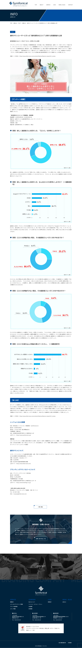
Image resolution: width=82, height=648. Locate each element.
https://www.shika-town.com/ (23, 463)
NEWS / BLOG (62, 5)
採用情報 (30, 608)
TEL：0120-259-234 (16, 620)
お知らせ (24, 23)
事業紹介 (12, 602)
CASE (54, 5)
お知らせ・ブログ (17, 23)
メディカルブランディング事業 (16, 604)
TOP (36, 5)
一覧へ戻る (40, 507)
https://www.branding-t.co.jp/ (23, 482)
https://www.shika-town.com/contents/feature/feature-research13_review (37, 56)
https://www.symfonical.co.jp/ (23, 435)
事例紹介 (50, 602)
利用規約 (70, 642)
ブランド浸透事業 (13, 606)
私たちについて (32, 602)
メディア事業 (12, 608)
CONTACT (70, 5)
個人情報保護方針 (62, 642)
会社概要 (30, 606)
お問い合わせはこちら (41, 538)
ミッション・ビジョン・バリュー (35, 604)
